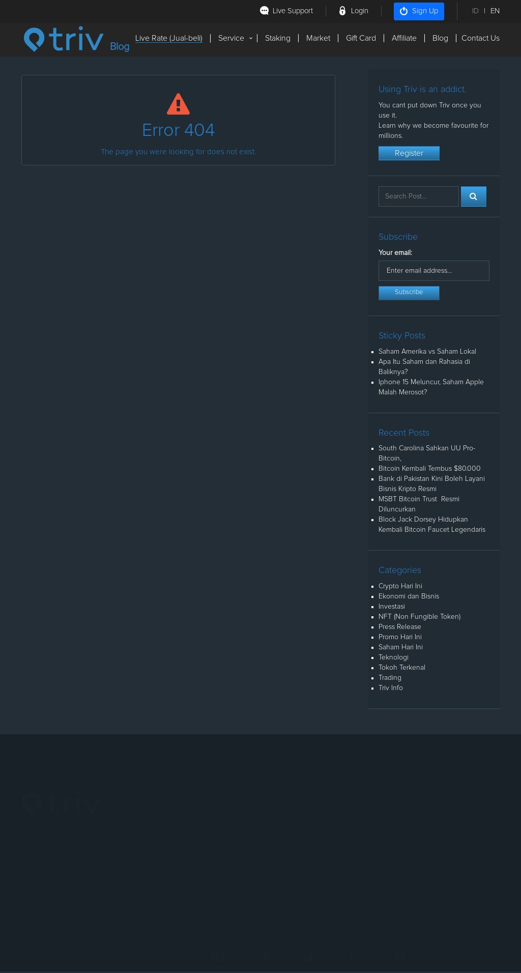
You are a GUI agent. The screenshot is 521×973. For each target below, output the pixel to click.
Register (409, 155)
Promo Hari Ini (400, 638)
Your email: (395, 254)
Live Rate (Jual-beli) (168, 38)
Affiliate (404, 38)
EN (495, 11)
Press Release (400, 628)
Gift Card (361, 38)
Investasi (392, 608)
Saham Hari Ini (401, 648)
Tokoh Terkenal (402, 669)
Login (359, 11)
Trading (390, 679)
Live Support (291, 11)
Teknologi (394, 659)
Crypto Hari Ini (400, 587)
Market (318, 38)
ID (475, 11)
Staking (278, 38)
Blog (440, 38)
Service (231, 38)
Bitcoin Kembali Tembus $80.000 (430, 470)
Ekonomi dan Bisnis (409, 598)
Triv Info (391, 689)
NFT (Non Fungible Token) (419, 618)
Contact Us (480, 38)
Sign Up (419, 11)
